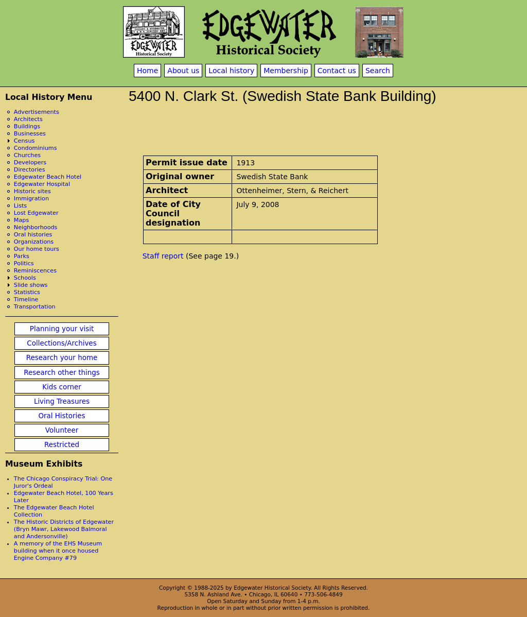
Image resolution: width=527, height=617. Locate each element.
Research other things (62, 372)
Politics (24, 263)
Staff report (163, 256)
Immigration (31, 198)
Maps (21, 220)
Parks (21, 256)
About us (183, 70)
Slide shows (31, 285)
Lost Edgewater (36, 213)
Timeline (26, 299)
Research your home (62, 358)
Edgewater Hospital (42, 184)
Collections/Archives (61, 343)
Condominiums (35, 148)
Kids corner (61, 387)
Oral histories (33, 234)
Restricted (61, 445)
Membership (286, 70)
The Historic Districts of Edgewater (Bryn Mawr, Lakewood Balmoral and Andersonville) (64, 529)
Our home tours (36, 249)
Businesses (30, 133)
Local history (231, 70)
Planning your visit (62, 329)
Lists (20, 205)
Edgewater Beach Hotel (47, 177)
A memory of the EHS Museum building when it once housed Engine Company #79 (58, 550)
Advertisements (36, 112)
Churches (27, 155)
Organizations (34, 241)
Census (24, 141)
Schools (25, 278)
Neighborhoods (36, 227)
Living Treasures (62, 401)
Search (377, 70)
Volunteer (61, 430)
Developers (30, 162)
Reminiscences (35, 270)
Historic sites (32, 191)
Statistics (27, 292)
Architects (28, 119)
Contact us (337, 70)
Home (147, 70)
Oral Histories (61, 416)
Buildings (27, 126)
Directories (29, 169)
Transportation (35, 306)
